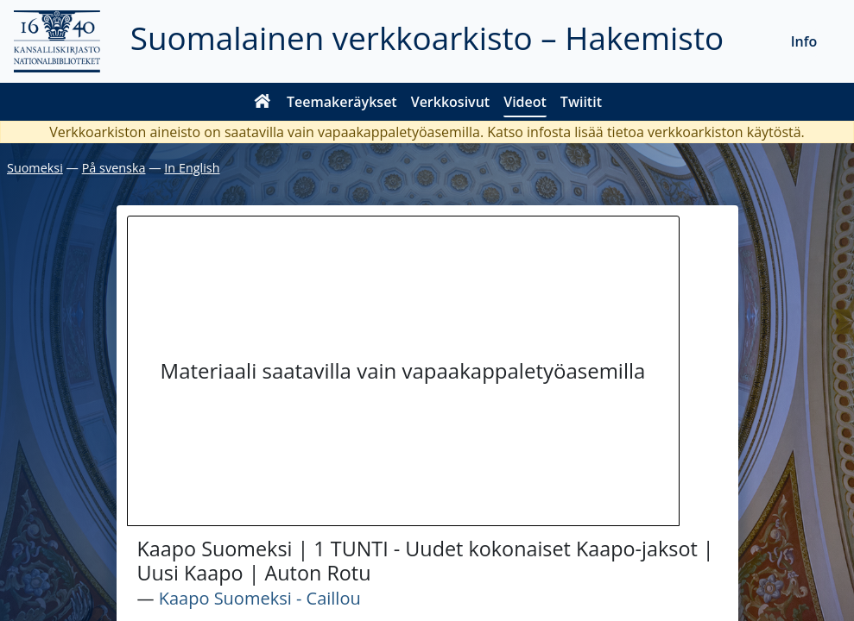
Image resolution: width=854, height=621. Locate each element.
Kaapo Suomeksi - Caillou (260, 598)
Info (804, 41)
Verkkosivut (450, 101)
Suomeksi (35, 168)
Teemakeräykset (342, 101)
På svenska (114, 168)
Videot (525, 101)
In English (191, 168)
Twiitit (581, 101)
